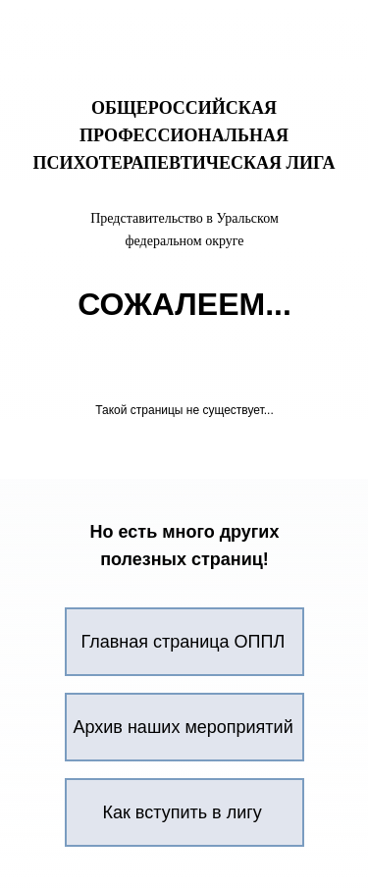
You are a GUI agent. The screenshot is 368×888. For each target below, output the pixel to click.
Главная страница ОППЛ (183, 642)
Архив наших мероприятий (183, 727)
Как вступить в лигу (182, 812)
